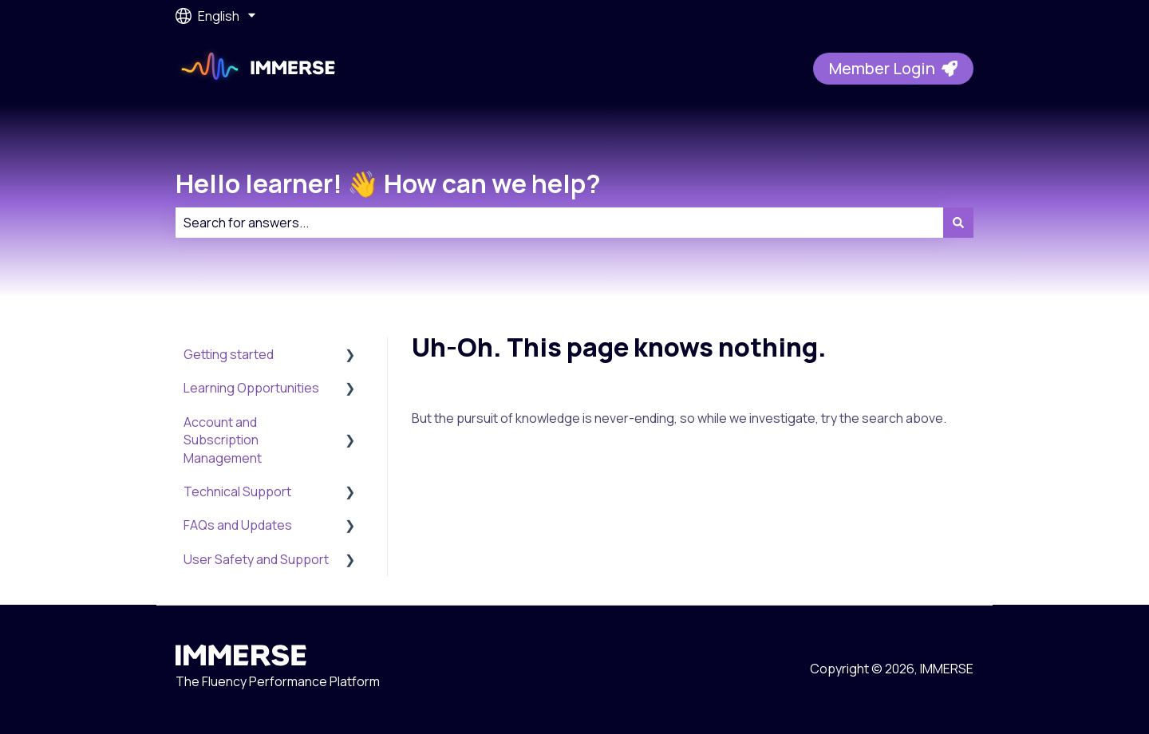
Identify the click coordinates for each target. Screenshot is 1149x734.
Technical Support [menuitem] (237, 491)
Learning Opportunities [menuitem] (251, 388)
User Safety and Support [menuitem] (256, 559)
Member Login (893, 68)
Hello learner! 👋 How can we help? (388, 183)
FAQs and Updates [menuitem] (238, 525)
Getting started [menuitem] (229, 354)
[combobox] (559, 222)
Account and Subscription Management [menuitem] (223, 440)
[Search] (958, 222)
